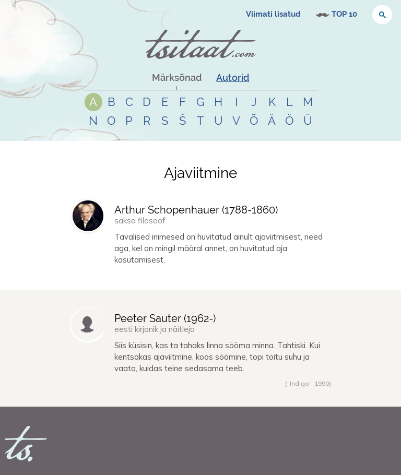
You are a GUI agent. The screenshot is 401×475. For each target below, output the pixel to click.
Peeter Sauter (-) (165, 318)
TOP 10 (344, 14)
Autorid (232, 77)
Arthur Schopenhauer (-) (196, 210)
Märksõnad (177, 77)
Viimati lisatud (273, 14)
